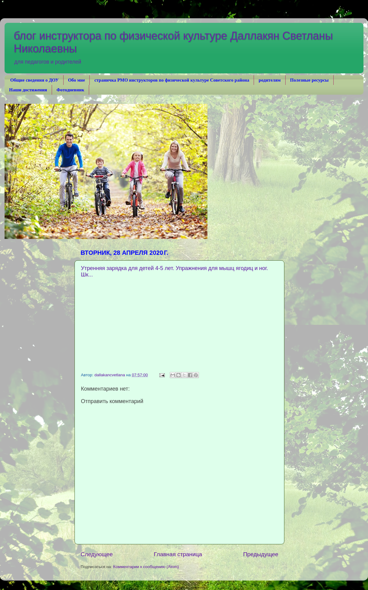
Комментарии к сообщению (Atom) (146, 566)
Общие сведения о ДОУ (34, 80)
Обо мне (76, 80)
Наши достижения (28, 89)
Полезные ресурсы (309, 80)
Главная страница (178, 554)
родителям (269, 80)
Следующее (97, 554)
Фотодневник (70, 89)
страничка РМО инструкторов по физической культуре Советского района (171, 80)
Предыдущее (260, 554)
